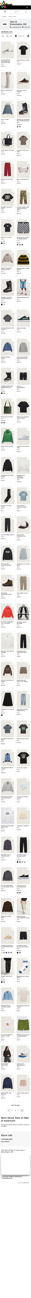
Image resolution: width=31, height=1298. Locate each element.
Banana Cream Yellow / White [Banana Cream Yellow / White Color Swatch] (1, 952)
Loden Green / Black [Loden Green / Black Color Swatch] (22, 244)
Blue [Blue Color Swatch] (20, 244)
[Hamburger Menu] (5, 11)
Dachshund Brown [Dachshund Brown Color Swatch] (4, 422)
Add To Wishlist (12, 43)
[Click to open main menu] (27, 7)
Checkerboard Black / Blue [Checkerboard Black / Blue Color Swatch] (6, 952)
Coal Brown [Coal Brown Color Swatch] (20, 862)
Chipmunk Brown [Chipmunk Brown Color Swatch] (20, 892)
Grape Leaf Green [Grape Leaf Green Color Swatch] (24, 862)
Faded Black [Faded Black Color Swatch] (1, 304)
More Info (27, 27)
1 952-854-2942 (16, 27)
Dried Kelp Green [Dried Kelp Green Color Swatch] (4, 243)
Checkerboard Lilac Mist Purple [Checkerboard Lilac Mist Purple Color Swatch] (8, 952)
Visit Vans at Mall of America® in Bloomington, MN (11, 1177)
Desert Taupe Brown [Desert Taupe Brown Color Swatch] (22, 862)
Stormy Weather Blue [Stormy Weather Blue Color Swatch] (20, 126)
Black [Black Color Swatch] (1, 243)
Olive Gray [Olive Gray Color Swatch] (4, 304)
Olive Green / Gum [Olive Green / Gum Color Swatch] (4, 393)
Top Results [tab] (6, 31)
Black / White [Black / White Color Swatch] (17, 126)
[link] (15, 12)
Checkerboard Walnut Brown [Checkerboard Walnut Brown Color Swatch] (11, 952)
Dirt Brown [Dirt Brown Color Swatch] (20, 952)
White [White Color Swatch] (4, 715)
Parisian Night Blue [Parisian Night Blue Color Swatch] (4, 982)
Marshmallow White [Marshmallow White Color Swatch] (22, 892)
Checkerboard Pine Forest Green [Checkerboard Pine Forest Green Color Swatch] (1, 422)
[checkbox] (10, 36)
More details (5, 1142)
